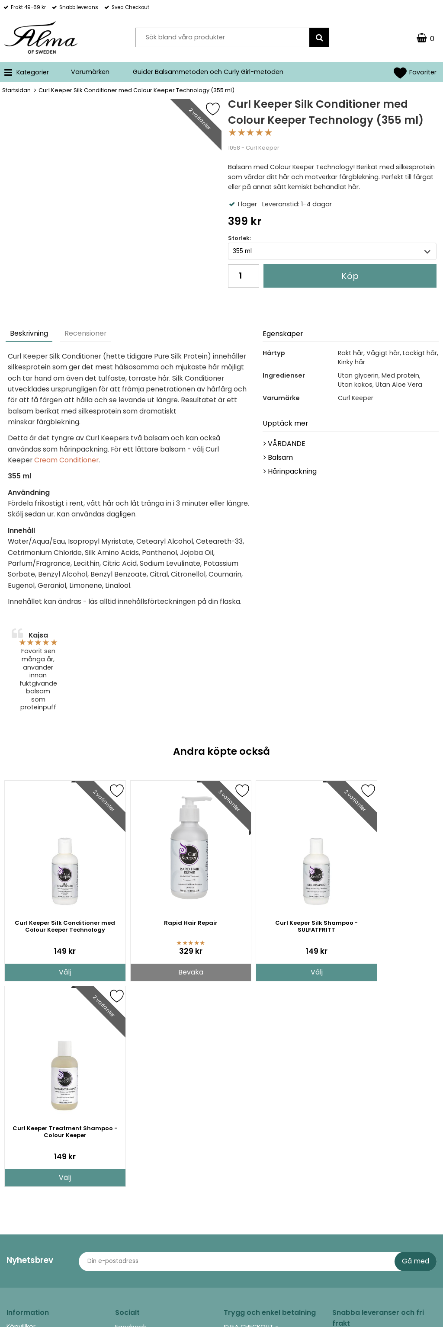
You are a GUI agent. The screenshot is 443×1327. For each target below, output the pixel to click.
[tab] (29, 334)
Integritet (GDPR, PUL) (39, 1199)
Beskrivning (29, 333)
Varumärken (90, 71)
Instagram (131, 1131)
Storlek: (239, 238)
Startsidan (16, 90)
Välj (57, 972)
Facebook (130, 1121)
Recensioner (85, 333)
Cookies (19, 1186)
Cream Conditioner (66, 460)
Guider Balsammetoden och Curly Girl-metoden (208, 71)
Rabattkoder (26, 1173)
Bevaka (166, 972)
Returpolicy (23, 1134)
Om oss (18, 1147)
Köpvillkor (20, 1121)
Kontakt (18, 1160)
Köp (350, 276)
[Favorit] (219, 109)
